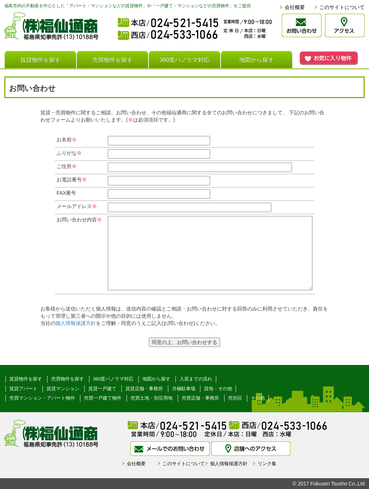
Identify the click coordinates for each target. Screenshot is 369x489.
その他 (258, 398)
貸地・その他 (218, 388)
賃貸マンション (62, 388)
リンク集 (267, 463)
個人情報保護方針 (75, 323)
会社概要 (295, 7)
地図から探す (256, 60)
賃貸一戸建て (102, 388)
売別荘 (235, 398)
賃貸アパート (23, 388)
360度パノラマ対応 (185, 60)
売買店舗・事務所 (200, 398)
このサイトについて (342, 7)
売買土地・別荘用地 (151, 398)
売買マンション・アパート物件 (42, 398)
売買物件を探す (112, 60)
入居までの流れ (195, 379)
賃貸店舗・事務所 (144, 388)
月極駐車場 (183, 388)
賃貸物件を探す (40, 60)
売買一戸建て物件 (102, 398)
